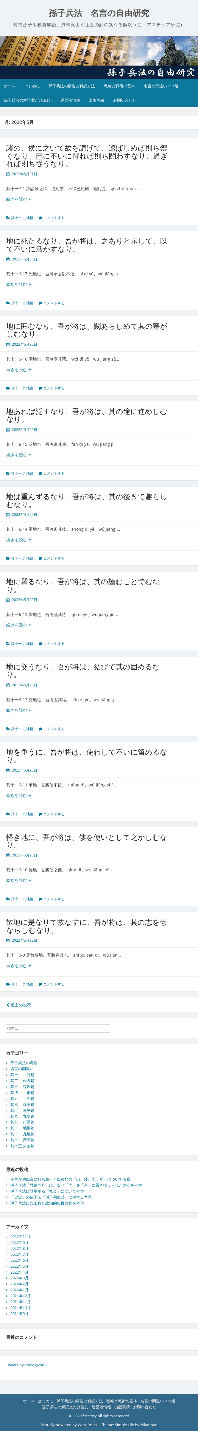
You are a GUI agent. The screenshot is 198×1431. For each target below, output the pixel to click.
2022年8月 (19, 1248)
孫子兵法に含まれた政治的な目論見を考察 (47, 1203)
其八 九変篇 (22, 1116)
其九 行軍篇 (22, 1122)
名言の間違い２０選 (161, 86)
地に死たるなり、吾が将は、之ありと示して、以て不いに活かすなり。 (86, 244)
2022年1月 (19, 1289)
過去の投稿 (18, 1005)
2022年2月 (19, 1283)
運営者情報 (70, 100)
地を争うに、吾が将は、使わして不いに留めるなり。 (86, 755)
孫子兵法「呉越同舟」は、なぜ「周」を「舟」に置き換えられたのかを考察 (76, 1185)
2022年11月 (20, 1236)
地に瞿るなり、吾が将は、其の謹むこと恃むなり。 (83, 585)
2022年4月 (19, 1272)
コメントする (54, 217)
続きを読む (20, 199)
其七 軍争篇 (22, 1110)
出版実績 (96, 100)
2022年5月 (19, 1266)
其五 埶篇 (22, 1098)
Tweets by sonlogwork (26, 1365)
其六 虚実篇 (22, 1104)
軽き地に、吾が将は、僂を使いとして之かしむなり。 (86, 841)
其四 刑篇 (22, 1092)
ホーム (9, 86)
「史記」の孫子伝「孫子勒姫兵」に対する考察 (51, 1197)
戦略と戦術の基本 (119, 86)
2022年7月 (19, 1254)
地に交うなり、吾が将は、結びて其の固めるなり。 (83, 670)
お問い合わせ (124, 100)
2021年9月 (19, 1313)
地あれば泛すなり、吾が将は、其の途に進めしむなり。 (86, 415)
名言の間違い (22, 1068)
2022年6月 (19, 1260)
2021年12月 (20, 1295)
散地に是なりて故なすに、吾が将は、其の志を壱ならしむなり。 (86, 926)
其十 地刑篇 (22, 1128)
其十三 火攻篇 (22, 1145)
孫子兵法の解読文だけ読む (27, 100)
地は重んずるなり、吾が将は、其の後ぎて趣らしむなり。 (86, 500)
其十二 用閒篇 (22, 1140)
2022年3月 (19, 1278)
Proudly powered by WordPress (69, 1424)
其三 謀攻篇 (22, 1086)
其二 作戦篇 (22, 1080)
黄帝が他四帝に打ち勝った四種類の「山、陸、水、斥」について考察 (70, 1179)
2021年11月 (20, 1301)
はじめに (32, 86)
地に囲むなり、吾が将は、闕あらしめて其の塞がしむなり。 (86, 330)
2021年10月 (20, 1307)
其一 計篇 (22, 1074)
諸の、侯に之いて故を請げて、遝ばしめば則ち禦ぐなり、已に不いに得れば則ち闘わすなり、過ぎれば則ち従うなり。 (87, 155)
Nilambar (148, 1424)
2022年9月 (19, 1242)
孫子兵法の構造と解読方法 (72, 86)
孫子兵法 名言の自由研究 (99, 13)
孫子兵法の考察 (24, 1062)
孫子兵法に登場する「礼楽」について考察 (47, 1191)
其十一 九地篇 (22, 217)
